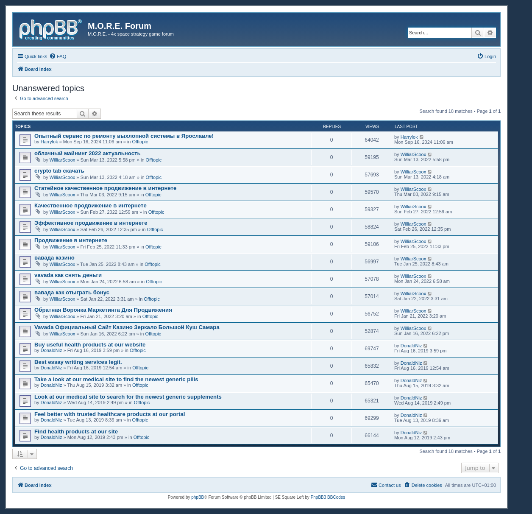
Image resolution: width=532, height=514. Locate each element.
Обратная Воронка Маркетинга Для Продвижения (103, 310)
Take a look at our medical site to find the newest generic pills (116, 379)
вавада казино (54, 257)
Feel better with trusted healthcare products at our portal (109, 414)
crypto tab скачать (59, 171)
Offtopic (140, 141)
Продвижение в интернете (70, 240)
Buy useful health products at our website (89, 344)
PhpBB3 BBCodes (328, 497)
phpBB (197, 497)
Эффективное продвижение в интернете (91, 223)
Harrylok (49, 141)
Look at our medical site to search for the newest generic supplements (128, 397)
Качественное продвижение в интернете (90, 205)
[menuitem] (57, 56)
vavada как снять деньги (68, 275)
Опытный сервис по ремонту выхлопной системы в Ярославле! (124, 136)
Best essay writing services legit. (78, 362)
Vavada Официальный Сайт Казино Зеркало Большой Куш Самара (127, 327)
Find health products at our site (76, 431)
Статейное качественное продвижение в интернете (105, 188)
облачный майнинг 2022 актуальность (87, 153)
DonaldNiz (51, 350)
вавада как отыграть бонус (71, 292)
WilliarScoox (62, 159)
